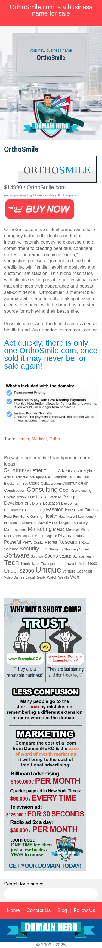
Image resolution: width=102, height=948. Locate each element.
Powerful (12, 542)
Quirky (38, 542)
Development (17, 503)
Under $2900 (19, 571)
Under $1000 (87, 564)
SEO (43, 549)
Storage (78, 556)
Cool (64, 490)
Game (24, 517)
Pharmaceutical (72, 535)
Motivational (24, 536)
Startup (65, 556)
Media (59, 529)
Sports (51, 556)
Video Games (14, 577)
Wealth (63, 577)
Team (89, 556)
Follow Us (84, 910)
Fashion (55, 509)
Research (69, 542)
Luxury (82, 523)
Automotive (57, 477)
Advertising (67, 471)
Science (11, 549)
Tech (11, 562)
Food (8, 517)
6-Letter (34, 470)
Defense (54, 497)
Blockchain (12, 483)
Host (80, 516)
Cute (31, 497)
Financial (74, 509)
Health (22, 439)
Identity (90, 517)
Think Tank (30, 563)
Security (29, 549)
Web (74, 577)
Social (84, 549)
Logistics (67, 522)
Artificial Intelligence (31, 477)
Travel (71, 564)
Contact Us (38, 910)
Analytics (86, 470)
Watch (52, 577)
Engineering (35, 510)
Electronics (69, 503)
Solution (37, 556)
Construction (14, 490)
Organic (51, 536)
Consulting (42, 489)
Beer (85, 477)
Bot (25, 483)
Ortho (54, 439)
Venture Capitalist (77, 571)
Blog (62, 910)
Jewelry (44, 522)
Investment (28, 523)
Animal (9, 477)
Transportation (52, 564)
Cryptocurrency (15, 497)
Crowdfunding (81, 491)
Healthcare (67, 517)
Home (13, 910)
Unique (48, 569)
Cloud (34, 483)
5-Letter (14, 470)
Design (69, 496)
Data (41, 496)
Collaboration (51, 483)
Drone (36, 503)
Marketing (40, 529)
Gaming (36, 517)
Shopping (71, 549)
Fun (16, 517)
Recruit (51, 542)
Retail (85, 542)
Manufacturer (15, 529)
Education (51, 503)
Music (39, 536)
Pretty (27, 542)
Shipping (56, 549)
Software (16, 555)
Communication (75, 483)
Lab (55, 523)
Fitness (91, 509)
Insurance (11, 523)
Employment (14, 510)
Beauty (75, 477)
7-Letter (50, 471)
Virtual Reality (35, 577)
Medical (39, 439)
